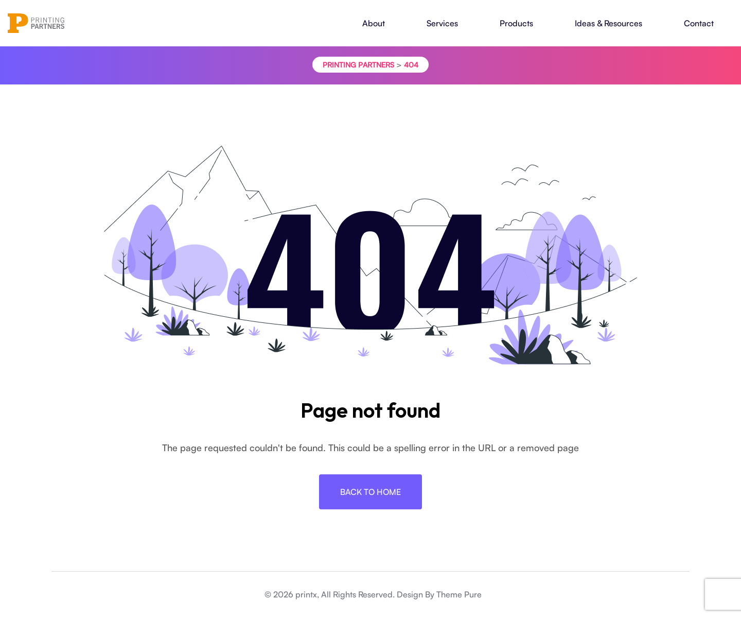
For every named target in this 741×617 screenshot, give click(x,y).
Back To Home (370, 492)
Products (516, 23)
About (373, 23)
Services (442, 23)
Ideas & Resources (608, 23)
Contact (699, 23)
